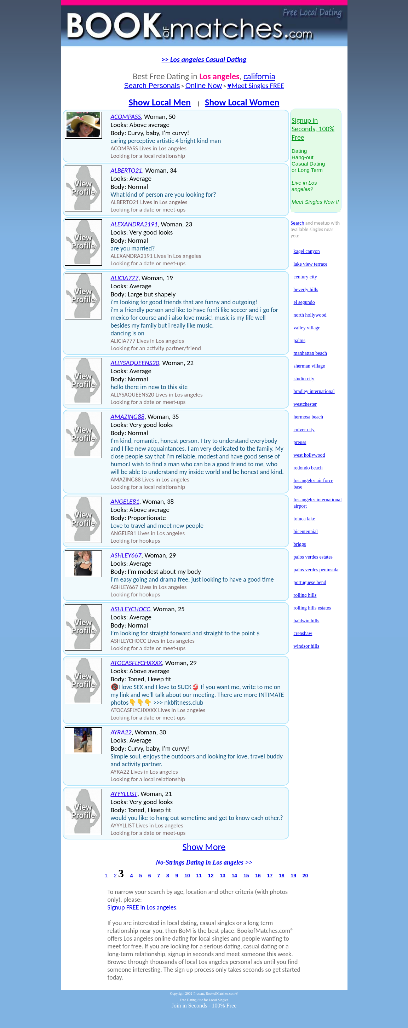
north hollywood (310, 315)
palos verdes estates (313, 557)
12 (211, 875)
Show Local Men (159, 102)
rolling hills (305, 595)
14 (234, 875)
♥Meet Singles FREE (255, 85)
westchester (305, 404)
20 (305, 875)
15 (246, 875)
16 (258, 875)
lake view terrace (311, 264)
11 (199, 875)
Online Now (203, 85)
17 (270, 875)
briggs (300, 544)
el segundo (304, 302)
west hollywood (309, 455)
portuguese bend (310, 582)
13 (222, 875)
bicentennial (306, 531)
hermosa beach (308, 417)
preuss (300, 442)
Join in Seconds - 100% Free (204, 1006)
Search (297, 223)
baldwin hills (307, 620)
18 (282, 875)
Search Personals (152, 85)
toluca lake (304, 518)
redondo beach (308, 467)
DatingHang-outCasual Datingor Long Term (315, 161)
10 (187, 875)
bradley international (314, 391)
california (259, 76)
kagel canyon (307, 251)
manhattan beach (310, 353)
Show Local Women (242, 102)
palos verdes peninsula (316, 569)
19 (293, 875)
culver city (304, 429)
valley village (307, 327)
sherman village (309, 366)
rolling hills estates (312, 608)
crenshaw (303, 633)
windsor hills (307, 646)
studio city (304, 378)
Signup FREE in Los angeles (142, 907)
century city (305, 276)
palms (299, 340)
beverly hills (306, 289)
